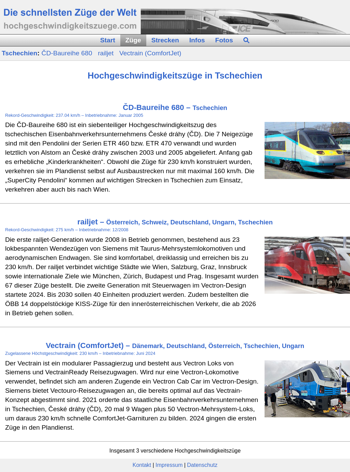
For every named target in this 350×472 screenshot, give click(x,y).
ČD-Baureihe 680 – (175, 107)
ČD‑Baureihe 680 (67, 53)
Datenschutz (202, 465)
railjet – (175, 222)
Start (107, 40)
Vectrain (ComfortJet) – (175, 345)
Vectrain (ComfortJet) (150, 53)
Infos (197, 40)
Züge (133, 40)
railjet (106, 53)
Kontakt (142, 465)
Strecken (165, 40)
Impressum (169, 465)
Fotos (224, 40)
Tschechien (19, 53)
